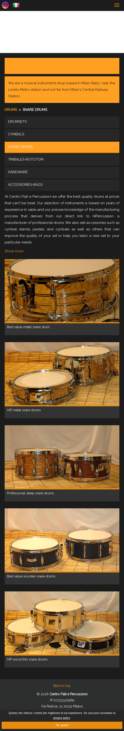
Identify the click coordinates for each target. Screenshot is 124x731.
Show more (14, 251)
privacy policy (61, 718)
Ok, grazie (62, 725)
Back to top (62, 686)
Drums (11, 110)
